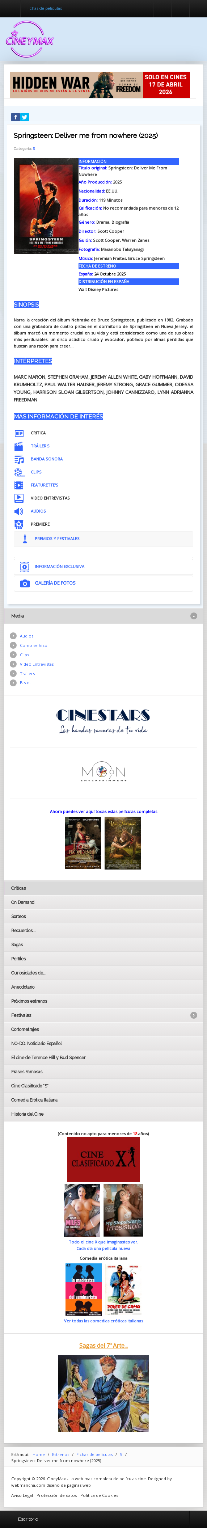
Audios (26, 636)
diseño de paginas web (68, 1485)
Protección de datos (57, 1495)
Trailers (27, 673)
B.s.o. (25, 682)
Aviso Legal (22, 1495)
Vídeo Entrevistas (37, 664)
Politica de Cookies (99, 1495)
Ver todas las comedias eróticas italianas (103, 1320)
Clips (24, 654)
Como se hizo (33, 645)
